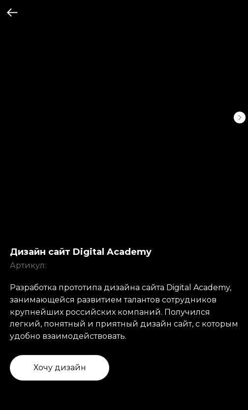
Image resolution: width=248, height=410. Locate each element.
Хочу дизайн (59, 367)
